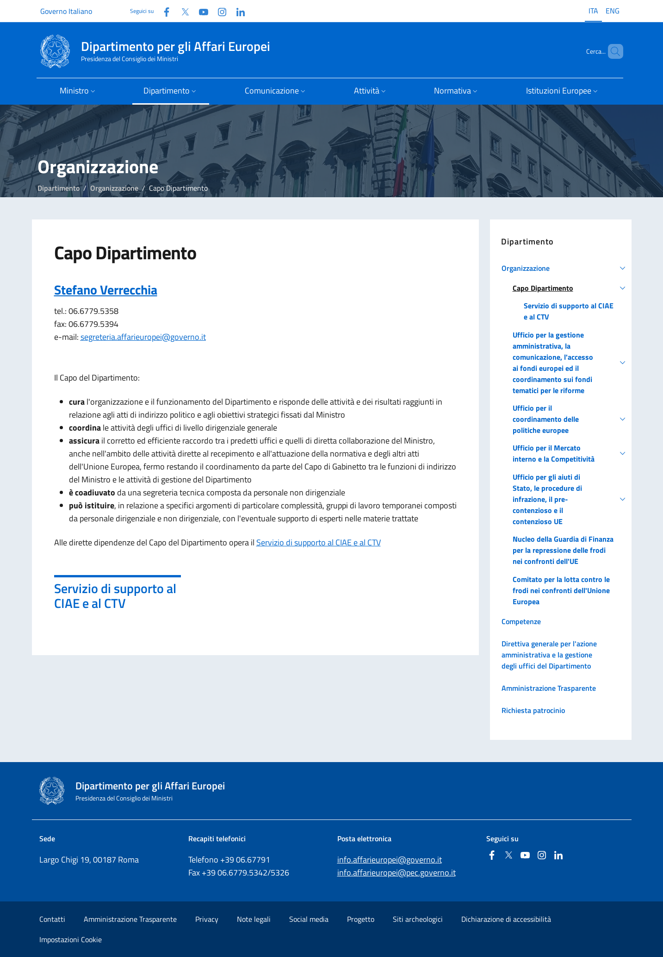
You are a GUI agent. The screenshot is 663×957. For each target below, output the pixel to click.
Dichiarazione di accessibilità (506, 919)
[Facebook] (163, 11)
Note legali (254, 919)
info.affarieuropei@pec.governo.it (396, 872)
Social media (308, 919)
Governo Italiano (66, 11)
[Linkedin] (237, 11)
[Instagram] (218, 11)
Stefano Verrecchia (105, 290)
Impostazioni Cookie (70, 939)
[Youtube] (200, 11)
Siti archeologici (418, 919)
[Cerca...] (612, 51)
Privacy (206, 919)
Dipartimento (58, 188)
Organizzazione (114, 188)
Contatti (52, 919)
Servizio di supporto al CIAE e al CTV (318, 542)
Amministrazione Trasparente (130, 919)
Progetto (360, 919)
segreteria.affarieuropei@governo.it (143, 337)
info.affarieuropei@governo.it (389, 859)
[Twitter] (181, 11)
